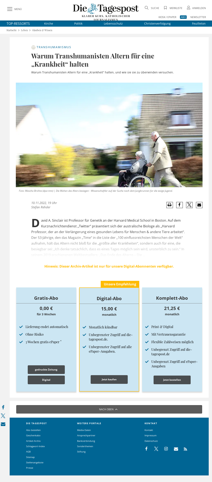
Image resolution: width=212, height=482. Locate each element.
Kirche (48, 23)
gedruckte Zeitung (46, 369)
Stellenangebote (34, 462)
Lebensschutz (113, 23)
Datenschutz (151, 440)
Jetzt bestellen (172, 380)
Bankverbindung (86, 440)
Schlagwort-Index (35, 446)
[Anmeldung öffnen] (196, 8)
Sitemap (30, 457)
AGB (28, 451)
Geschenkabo (33, 435)
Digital (46, 380)
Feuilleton (199, 23)
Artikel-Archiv (33, 440)
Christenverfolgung (157, 23)
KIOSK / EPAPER (167, 17)
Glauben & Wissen (42, 30)
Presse (29, 467)
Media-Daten (84, 430)
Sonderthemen (85, 446)
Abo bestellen (33, 430)
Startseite (11, 30)
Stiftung (81, 451)
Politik (78, 23)
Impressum (150, 435)
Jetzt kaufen (109, 379)
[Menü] (14, 9)
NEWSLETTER (198, 17)
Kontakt (149, 430)
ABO (183, 17)
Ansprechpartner (86, 435)
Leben (24, 30)
